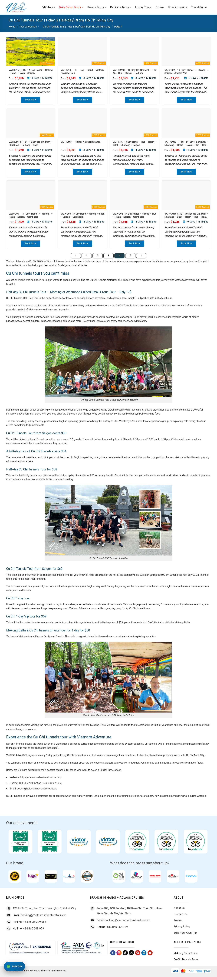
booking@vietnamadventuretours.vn (43, 915)
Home (12, 26)
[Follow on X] (131, 952)
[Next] (141, 256)
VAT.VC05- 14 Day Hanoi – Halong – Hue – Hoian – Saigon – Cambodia (134, 215)
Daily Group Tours (71, 7)
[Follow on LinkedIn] (144, 952)
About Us (179, 907)
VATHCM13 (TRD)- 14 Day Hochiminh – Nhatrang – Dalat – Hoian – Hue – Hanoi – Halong (186, 144)
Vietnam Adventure (16, 755)
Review (178, 920)
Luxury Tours (143, 7)
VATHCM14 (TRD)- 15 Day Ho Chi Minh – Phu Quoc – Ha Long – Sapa (31, 144)
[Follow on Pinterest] (137, 952)
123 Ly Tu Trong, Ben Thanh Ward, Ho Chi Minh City (44, 908)
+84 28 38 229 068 (34, 921)
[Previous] (76, 256)
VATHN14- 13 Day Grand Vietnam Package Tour (82, 72)
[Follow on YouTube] (150, 952)
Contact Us (180, 914)
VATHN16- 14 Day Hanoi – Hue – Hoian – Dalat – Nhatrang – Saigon (134, 144)
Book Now (30, 99)
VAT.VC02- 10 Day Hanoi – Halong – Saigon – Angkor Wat (186, 72)
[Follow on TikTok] (125, 952)
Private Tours (96, 7)
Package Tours (120, 7)
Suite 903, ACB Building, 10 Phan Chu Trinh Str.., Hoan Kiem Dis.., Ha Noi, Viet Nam (129, 911)
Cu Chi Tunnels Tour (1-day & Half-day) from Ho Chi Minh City (76, 26)
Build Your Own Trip (185, 932)
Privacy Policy (182, 926)
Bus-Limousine (177, 7)
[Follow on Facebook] (112, 952)
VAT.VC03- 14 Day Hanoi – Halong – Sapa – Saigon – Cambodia (82, 215)
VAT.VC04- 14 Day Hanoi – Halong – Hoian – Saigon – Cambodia (31, 215)
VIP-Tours (48, 7)
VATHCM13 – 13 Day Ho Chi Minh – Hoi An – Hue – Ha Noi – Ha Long (134, 72)
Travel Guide (199, 7)
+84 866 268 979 (33, 928)
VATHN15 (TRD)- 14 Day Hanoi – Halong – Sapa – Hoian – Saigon (31, 72)
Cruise (160, 7)
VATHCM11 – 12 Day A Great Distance (80, 142)
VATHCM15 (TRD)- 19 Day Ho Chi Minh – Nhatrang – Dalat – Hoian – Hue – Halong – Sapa (186, 215)
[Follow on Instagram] (119, 952)
